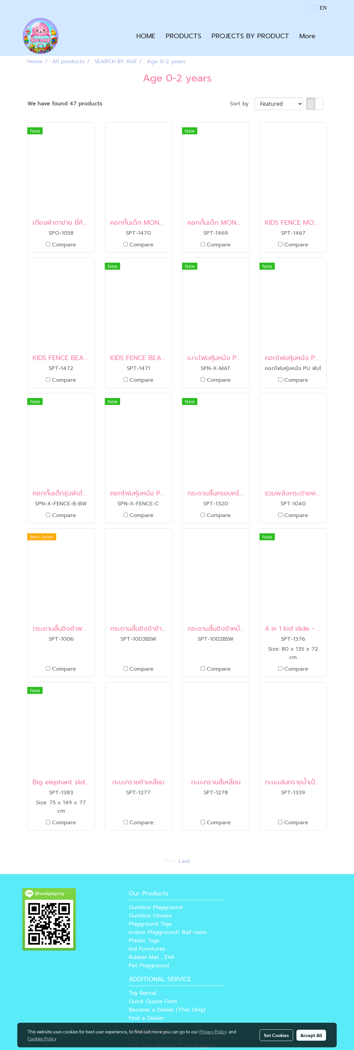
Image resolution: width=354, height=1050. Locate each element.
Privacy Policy (213, 1031)
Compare (64, 245)
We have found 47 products (64, 104)
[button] (326, 36)
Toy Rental (142, 993)
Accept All (311, 1035)
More (307, 36)
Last (184, 861)
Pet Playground (149, 966)
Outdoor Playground (156, 907)
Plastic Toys (144, 941)
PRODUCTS (183, 36)
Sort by (242, 104)
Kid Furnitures (147, 949)
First (169, 861)
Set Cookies (276, 1035)
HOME (145, 36)
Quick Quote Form (153, 1001)
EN (319, 8)
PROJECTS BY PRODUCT (250, 36)
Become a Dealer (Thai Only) (167, 1010)
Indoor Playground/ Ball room (168, 932)
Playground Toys (150, 924)
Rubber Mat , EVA (152, 957)
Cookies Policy (42, 1038)
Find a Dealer (146, 1018)
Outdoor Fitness (150, 916)
